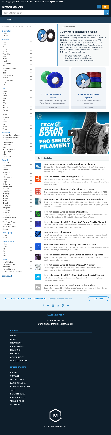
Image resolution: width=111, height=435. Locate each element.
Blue (4, 93)
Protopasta (6, 208)
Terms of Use (17, 401)
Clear (4, 98)
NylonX (5, 203)
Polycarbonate (8, 75)
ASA (4, 56)
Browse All (7, 276)
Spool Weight (8, 241)
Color (4, 88)
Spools (5, 238)
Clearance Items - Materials (12, 271)
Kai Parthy (6, 184)
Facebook (43, 305)
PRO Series (7, 205)
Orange (5, 110)
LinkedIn (58, 305)
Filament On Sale (9, 269)
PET (4, 47)
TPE (4, 85)
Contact (14, 376)
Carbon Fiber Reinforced (11, 135)
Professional (17, 346)
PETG (5, 49)
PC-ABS (5, 78)
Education (15, 350)
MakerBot (6, 191)
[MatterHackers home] (56, 415)
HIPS (4, 73)
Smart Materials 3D (9, 217)
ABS (4, 44)
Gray (4, 103)
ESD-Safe (6, 140)
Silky (4, 154)
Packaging (7, 233)
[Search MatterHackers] (106, 12)
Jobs (12, 390)
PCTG (5, 52)
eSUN (5, 175)
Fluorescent (7, 145)
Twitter (48, 305)
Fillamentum (7, 177)
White (5, 127)
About (13, 372)
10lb (4, 256)
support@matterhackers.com (55, 324)
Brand (5, 160)
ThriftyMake (7, 224)
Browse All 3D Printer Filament (17, 26)
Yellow (5, 129)
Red (4, 119)
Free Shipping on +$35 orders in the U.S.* (17, 2)
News (13, 339)
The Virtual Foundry (9, 222)
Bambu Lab (7, 165)
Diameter (6, 31)
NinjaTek (6, 196)
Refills (5, 235)
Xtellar (5, 220)
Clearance (6, 267)
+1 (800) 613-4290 (56, 2)
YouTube (68, 305)
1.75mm (5, 34)
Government (16, 357)
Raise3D (6, 213)
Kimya (5, 182)
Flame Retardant (8, 142)
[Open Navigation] (7, 20)
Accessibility (17, 404)
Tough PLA (6, 54)
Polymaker (6, 210)
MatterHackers (8, 186)
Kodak (5, 179)
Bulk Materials (8, 262)
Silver (4, 122)
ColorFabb (6, 172)
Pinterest (63, 305)
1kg (4, 249)
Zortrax (5, 229)
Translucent (7, 156)
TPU (4, 82)
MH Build (6, 189)
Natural (5, 107)
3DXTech (6, 163)
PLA (4, 42)
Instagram (53, 305)
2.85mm (5, 36)
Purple (5, 115)
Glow (4, 147)
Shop (13, 336)
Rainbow (6, 117)
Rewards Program (20, 387)
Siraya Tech (7, 215)
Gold (4, 100)
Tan (4, 124)
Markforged (7, 193)
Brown (5, 96)
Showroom (16, 343)
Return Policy (17, 394)
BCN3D (5, 170)
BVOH (5, 71)
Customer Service (42, 2)
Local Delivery (18, 383)
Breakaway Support (10, 68)
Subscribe (98, 299)
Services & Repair (19, 361)
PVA (4, 66)
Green (5, 105)
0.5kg (4, 244)
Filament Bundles (9, 264)
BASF (4, 167)
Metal (5, 61)
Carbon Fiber (7, 63)
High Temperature (9, 149)
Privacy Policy (17, 397)
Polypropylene (8, 80)
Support (14, 353)
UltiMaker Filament (9, 227)
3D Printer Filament (68, 27)
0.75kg (5, 246)
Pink (4, 112)
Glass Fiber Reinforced (11, 138)
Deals (4, 259)
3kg (4, 251)
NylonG (5, 198)
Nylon (5, 59)
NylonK (5, 201)
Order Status (17, 379)
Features (6, 132)
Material (6, 39)
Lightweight (7, 152)
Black (5, 91)
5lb (4, 253)
